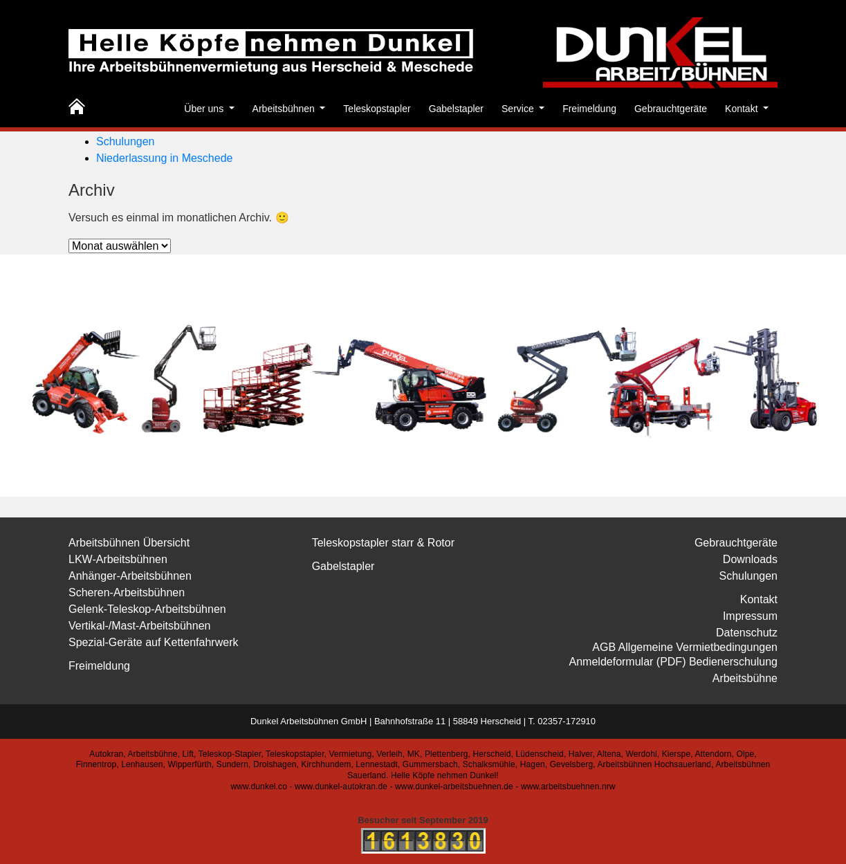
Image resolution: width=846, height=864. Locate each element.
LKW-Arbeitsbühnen (117, 559)
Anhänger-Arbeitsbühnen (130, 576)
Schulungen (125, 141)
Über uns (205, 108)
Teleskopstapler (376, 108)
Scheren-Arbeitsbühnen (126, 592)
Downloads (750, 559)
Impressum (750, 616)
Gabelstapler (456, 108)
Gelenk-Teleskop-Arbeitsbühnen (147, 609)
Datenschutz (747, 632)
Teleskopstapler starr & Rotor (383, 543)
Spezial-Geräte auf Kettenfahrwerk (153, 642)
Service (519, 108)
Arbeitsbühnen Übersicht (129, 543)
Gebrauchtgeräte (670, 108)
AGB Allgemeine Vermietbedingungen (685, 647)
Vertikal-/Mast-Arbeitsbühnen (139, 626)
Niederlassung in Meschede (164, 158)
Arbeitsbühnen (285, 108)
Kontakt (742, 108)
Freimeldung (589, 108)
